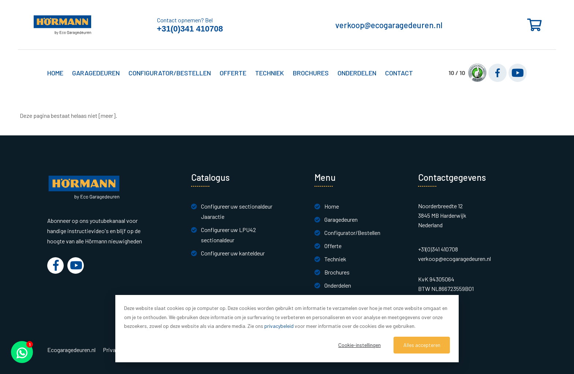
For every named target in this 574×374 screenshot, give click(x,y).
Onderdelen (357, 73)
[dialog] (287, 328)
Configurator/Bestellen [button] (169, 73)
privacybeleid (279, 326)
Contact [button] (399, 73)
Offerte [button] (233, 73)
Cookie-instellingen (359, 345)
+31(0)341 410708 (190, 28)
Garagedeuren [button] (96, 73)
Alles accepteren (421, 345)
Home (55, 73)
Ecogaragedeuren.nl (71, 350)
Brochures (311, 73)
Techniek (335, 258)
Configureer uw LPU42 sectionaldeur (228, 234)
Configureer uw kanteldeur (233, 253)
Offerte (333, 245)
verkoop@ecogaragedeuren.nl (389, 25)
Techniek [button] (269, 73)
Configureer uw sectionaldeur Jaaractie (236, 211)
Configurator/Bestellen (352, 232)
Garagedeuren (341, 219)
